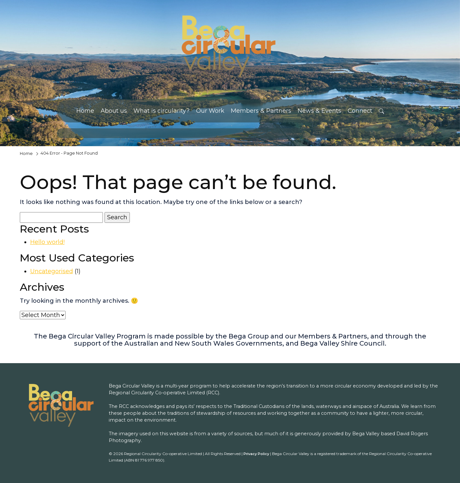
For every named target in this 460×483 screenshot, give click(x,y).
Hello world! (47, 242)
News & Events (319, 110)
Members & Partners (261, 110)
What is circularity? (161, 110)
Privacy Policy (256, 454)
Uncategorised (51, 271)
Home (85, 110)
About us (114, 110)
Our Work (210, 110)
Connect (360, 110)
